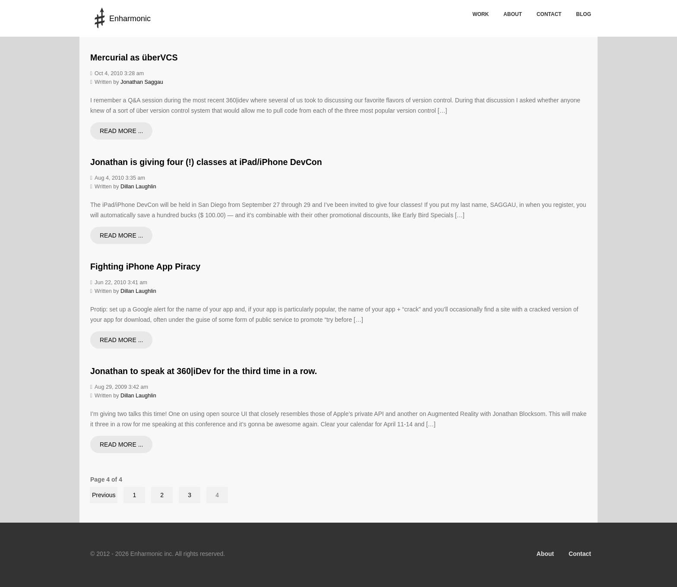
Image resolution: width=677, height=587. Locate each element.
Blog (583, 14)
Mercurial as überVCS (134, 57)
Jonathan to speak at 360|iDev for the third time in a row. (203, 371)
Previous (103, 495)
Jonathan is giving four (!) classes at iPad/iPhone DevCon (206, 162)
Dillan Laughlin (138, 187)
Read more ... (121, 130)
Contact (549, 14)
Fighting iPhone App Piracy (145, 266)
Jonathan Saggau (141, 82)
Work (480, 14)
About (512, 14)
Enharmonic (130, 18)
